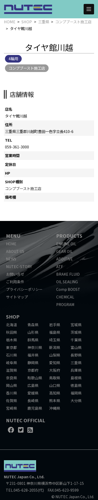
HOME (9, 21)
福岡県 (76, 393)
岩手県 (54, 324)
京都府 (32, 370)
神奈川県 (34, 347)
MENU (13, 235)
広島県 (32, 385)
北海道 (11, 324)
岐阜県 (11, 362)
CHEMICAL (65, 296)
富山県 (76, 347)
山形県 (32, 332)
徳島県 (76, 385)
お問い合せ (15, 274)
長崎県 (32, 400)
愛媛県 (32, 393)
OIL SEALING (67, 281)
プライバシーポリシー (24, 289)
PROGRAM (65, 304)
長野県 (76, 355)
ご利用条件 (15, 281)
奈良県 (11, 377)
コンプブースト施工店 (73, 21)
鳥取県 (54, 377)
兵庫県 (76, 370)
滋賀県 (11, 370)
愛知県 (54, 362)
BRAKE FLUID (68, 274)
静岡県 (32, 362)
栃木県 (11, 339)
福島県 (54, 332)
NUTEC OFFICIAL (25, 420)
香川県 (11, 393)
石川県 (11, 355)
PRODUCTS (69, 235)
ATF (59, 266)
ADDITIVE (64, 259)
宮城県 (76, 324)
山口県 (54, 385)
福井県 (32, 355)
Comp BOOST (68, 289)
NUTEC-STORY (19, 266)
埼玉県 (54, 339)
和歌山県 (34, 377)
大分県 (76, 400)
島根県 (76, 377)
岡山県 (11, 385)
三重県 (43, 21)
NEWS (11, 259)
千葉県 (76, 339)
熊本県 (54, 400)
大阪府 (54, 370)
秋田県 (11, 332)
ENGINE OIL (66, 243)
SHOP (26, 21)
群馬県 (32, 339)
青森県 (32, 324)
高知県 (54, 393)
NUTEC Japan (16, 476)
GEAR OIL (64, 251)
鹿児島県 (34, 408)
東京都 (11, 347)
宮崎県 (11, 408)
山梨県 (54, 355)
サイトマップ (17, 296)
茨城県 (76, 332)
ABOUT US (15, 251)
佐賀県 (11, 400)
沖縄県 (54, 408)
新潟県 (54, 347)
